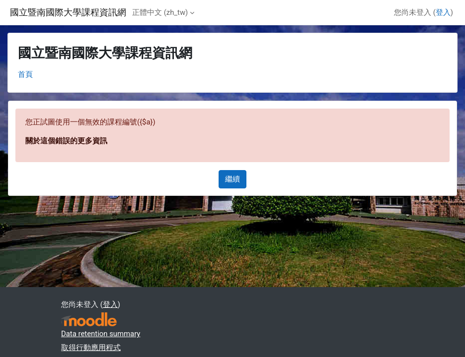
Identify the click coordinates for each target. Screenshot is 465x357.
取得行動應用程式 (91, 347)
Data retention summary (100, 333)
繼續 (232, 179)
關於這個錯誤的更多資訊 (66, 140)
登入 (443, 12)
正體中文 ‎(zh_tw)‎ (160, 12)
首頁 (25, 74)
